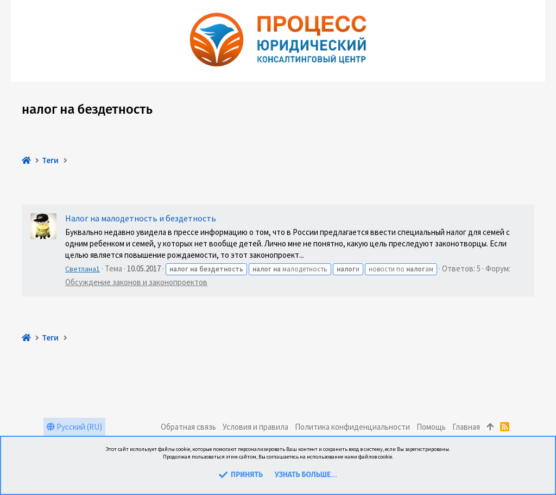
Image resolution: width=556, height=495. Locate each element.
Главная (466, 427)
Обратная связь (188, 427)
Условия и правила (255, 427)
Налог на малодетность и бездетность (140, 218)
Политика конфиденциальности (352, 427)
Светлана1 (82, 269)
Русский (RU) (74, 427)
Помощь (431, 427)
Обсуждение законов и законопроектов (136, 282)
